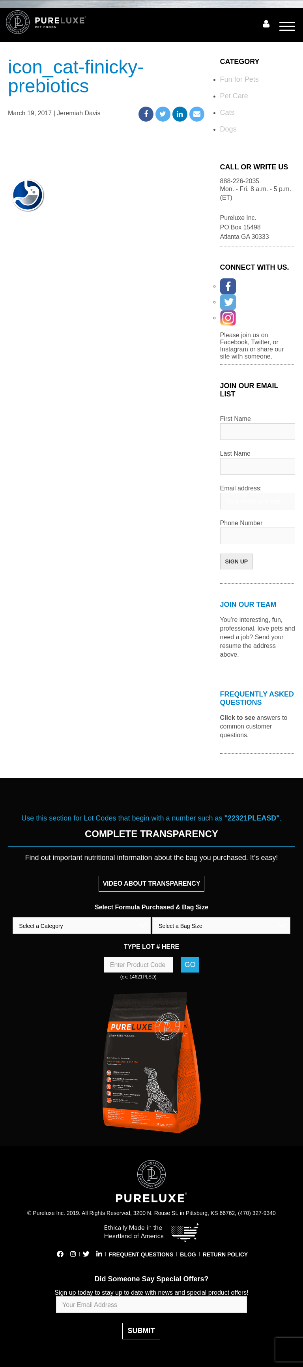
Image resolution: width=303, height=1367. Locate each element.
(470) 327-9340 (257, 1213)
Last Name (235, 453)
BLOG (188, 1254)
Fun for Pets (239, 79)
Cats (227, 112)
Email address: (241, 488)
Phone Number (241, 523)
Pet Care (234, 96)
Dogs (228, 129)
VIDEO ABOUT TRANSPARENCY (151, 883)
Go (190, 965)
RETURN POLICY (225, 1254)
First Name (235, 418)
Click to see (237, 717)
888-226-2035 (240, 181)
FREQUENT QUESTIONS (141, 1254)
